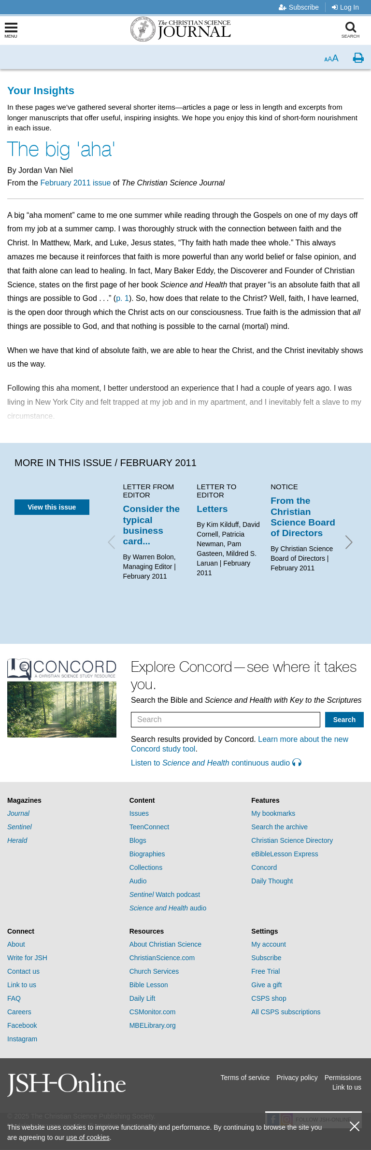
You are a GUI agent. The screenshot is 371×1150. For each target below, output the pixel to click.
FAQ (14, 998)
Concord (264, 867)
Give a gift (266, 985)
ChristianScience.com (162, 958)
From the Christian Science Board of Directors (303, 517)
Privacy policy (297, 1077)
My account (268, 944)
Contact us (23, 971)
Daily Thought (272, 881)
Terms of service (245, 1077)
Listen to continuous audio (216, 763)
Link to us (21, 985)
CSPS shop (268, 998)
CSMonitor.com (152, 1012)
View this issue (52, 507)
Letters (212, 509)
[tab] (63, 800)
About (16, 944)
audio (168, 908)
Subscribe (299, 7)
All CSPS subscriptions (285, 1012)
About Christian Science (165, 944)
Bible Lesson (148, 985)
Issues (139, 813)
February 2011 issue (75, 183)
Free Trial (265, 971)
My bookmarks (273, 813)
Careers (19, 1012)
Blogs (137, 840)
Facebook (22, 1025)
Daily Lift (142, 998)
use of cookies (88, 1137)
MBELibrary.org (152, 1025)
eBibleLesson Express (284, 854)
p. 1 (122, 298)
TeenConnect (149, 827)
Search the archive (279, 827)
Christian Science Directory (292, 840)
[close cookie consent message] (354, 1126)
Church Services (154, 971)
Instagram (22, 1039)
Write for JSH (27, 958)
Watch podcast (164, 894)
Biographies (147, 854)
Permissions (343, 1077)
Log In (345, 7)
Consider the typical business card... (151, 525)
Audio (138, 881)
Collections (145, 867)
